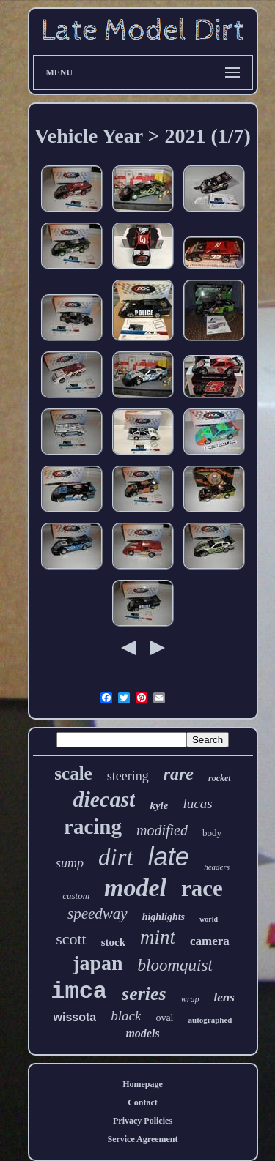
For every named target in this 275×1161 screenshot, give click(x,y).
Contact (143, 1102)
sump (70, 863)
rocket (219, 778)
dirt (115, 857)
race (202, 888)
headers (217, 866)
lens (223, 997)
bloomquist (175, 965)
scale (73, 773)
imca (79, 991)
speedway (97, 913)
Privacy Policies (142, 1121)
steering (128, 776)
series (144, 993)
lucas (197, 803)
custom (75, 895)
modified (162, 830)
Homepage (142, 1084)
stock (113, 942)
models (142, 1033)
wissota (75, 1017)
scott (71, 939)
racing (93, 826)
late (168, 856)
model (135, 887)
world (208, 919)
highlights (163, 916)
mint (157, 937)
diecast (104, 799)
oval (164, 1017)
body (211, 832)
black (126, 1015)
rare (179, 773)
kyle (159, 805)
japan (97, 963)
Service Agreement (142, 1139)
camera (210, 941)
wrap (190, 999)
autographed (210, 1019)
